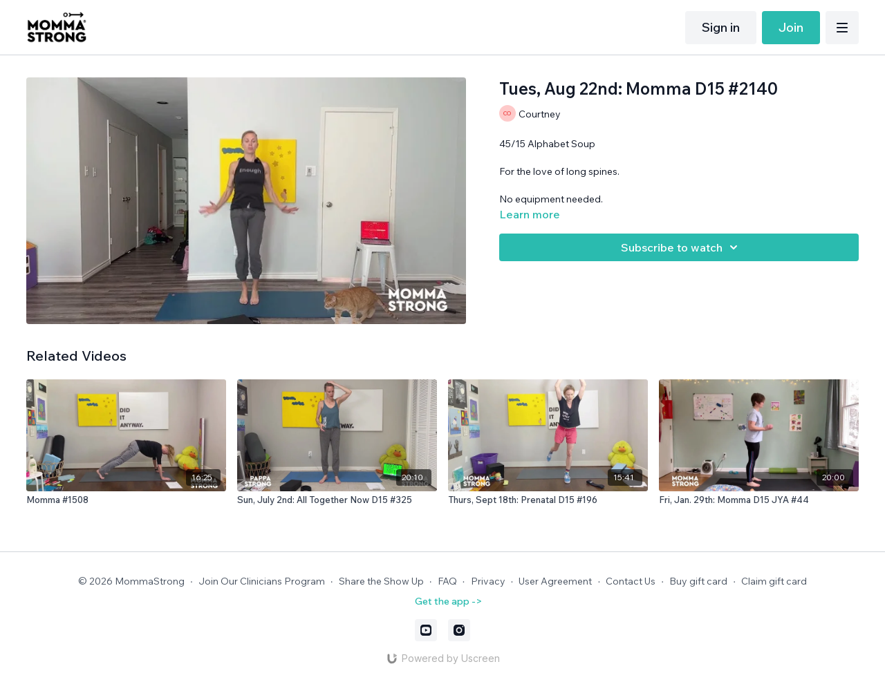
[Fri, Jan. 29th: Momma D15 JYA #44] (759, 500)
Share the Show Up (381, 581)
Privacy (488, 581)
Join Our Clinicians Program (261, 581)
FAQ (447, 581)
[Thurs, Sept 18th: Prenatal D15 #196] (548, 500)
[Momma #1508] (126, 500)
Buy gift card (698, 581)
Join (791, 27)
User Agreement (555, 581)
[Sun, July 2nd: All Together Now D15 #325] (337, 500)
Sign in (721, 27)
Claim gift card (774, 581)
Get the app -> (448, 601)
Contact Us (630, 581)
